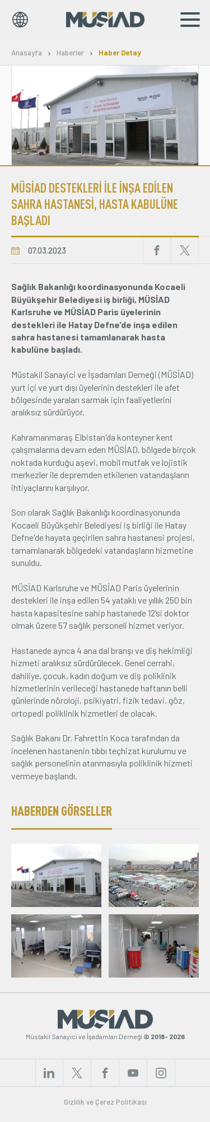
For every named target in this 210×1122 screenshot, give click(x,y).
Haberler (70, 53)
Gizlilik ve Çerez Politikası (105, 1101)
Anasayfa (26, 53)
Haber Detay (120, 53)
